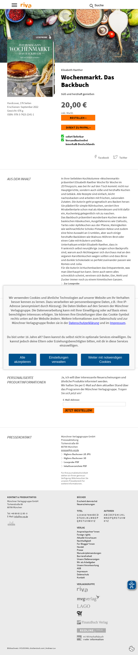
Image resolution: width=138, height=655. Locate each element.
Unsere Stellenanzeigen (88, 559)
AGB (79, 568)
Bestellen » (78, 118)
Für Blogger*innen (86, 543)
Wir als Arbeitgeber (86, 562)
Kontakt (81, 577)
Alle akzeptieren (22, 360)
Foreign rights (83, 534)
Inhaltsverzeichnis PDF (75, 466)
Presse (80, 550)
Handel (80, 546)
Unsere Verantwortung (88, 565)
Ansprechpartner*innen (88, 531)
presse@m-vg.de (70, 450)
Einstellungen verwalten (58, 360)
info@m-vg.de (21, 516)
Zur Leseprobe (71, 283)
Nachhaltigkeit (84, 540)
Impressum (82, 571)
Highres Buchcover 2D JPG (77, 454)
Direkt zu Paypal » (78, 127)
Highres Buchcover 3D (75, 458)
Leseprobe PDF (71, 462)
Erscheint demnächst (87, 501)
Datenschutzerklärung (84, 323)
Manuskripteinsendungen (89, 553)
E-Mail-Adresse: (71, 399)
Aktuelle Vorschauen (86, 537)
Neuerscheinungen (86, 504)
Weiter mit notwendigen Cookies (105, 360)
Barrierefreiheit (84, 556)
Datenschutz (83, 574)
